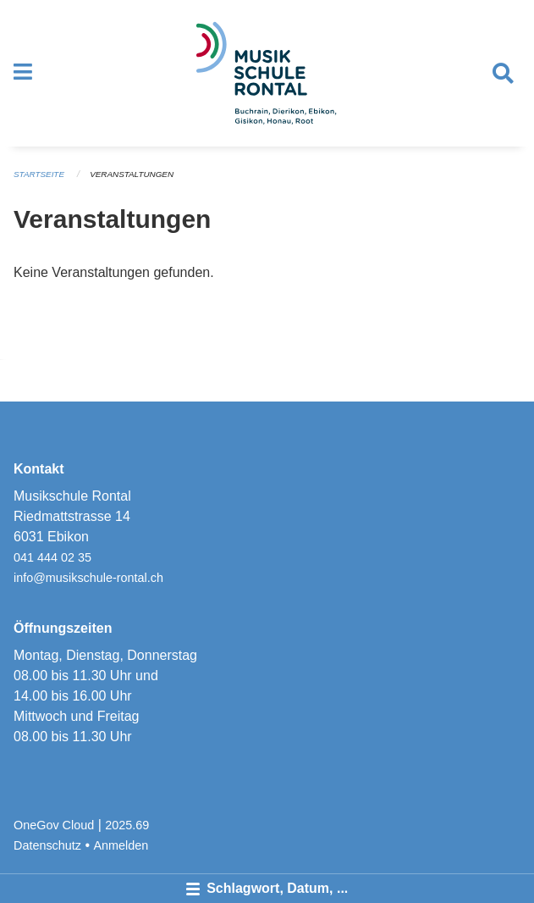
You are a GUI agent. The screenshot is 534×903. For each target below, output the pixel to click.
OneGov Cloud (54, 825)
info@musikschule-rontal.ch (88, 577)
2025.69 (127, 825)
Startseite (39, 174)
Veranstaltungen (131, 174)
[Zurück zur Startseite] (267, 73)
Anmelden (121, 845)
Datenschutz (47, 845)
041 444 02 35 (52, 557)
